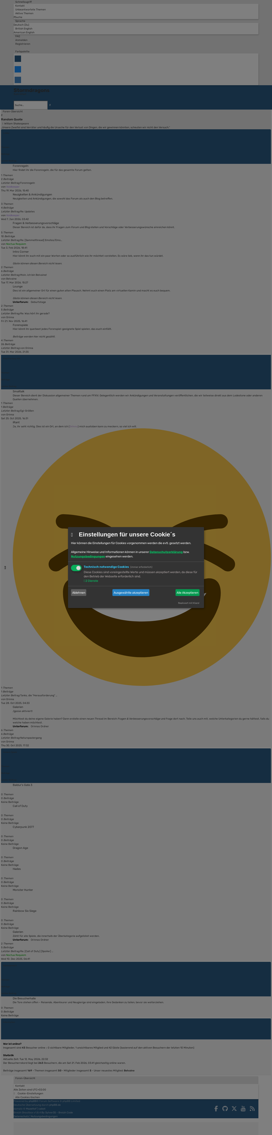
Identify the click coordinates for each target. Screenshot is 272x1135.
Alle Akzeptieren (187, 593)
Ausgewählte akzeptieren (131, 593)
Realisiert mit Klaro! (188, 603)
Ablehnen (78, 593)
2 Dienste (91, 581)
